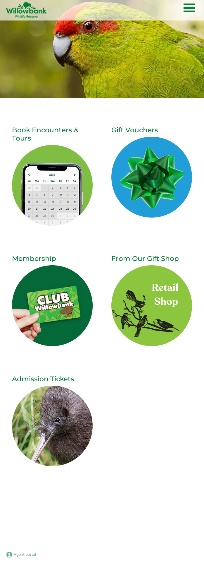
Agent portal (21, 554)
